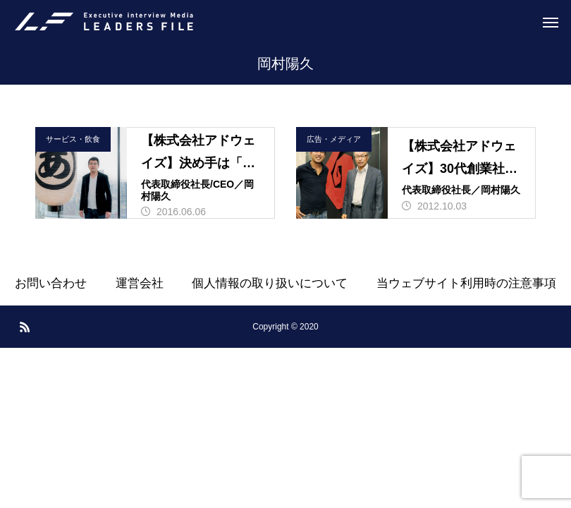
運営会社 (140, 283)
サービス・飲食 (73, 139)
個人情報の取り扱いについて (270, 283)
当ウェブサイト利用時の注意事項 (466, 283)
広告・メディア (334, 139)
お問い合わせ (51, 283)
